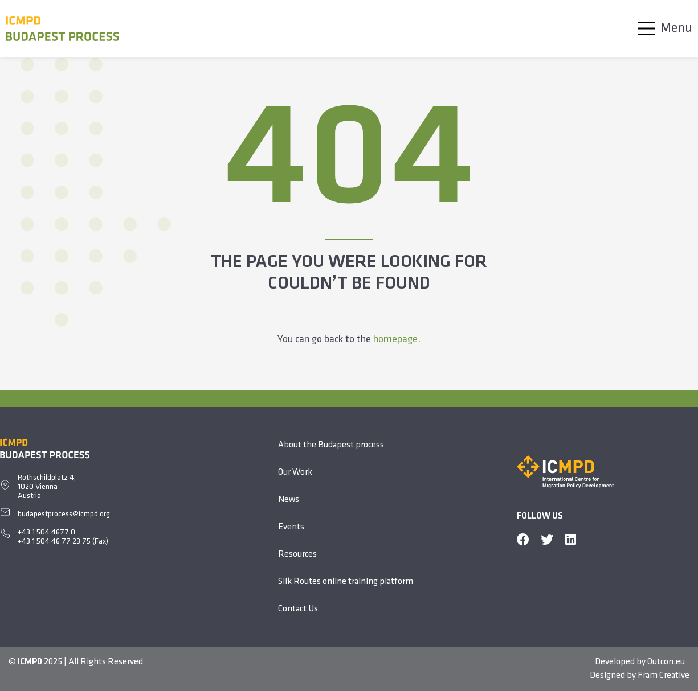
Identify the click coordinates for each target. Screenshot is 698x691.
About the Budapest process (331, 445)
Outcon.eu (666, 662)
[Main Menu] (662, 28)
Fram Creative (663, 675)
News (288, 499)
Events (291, 527)
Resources (297, 554)
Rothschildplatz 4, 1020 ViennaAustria (47, 487)
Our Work (295, 472)
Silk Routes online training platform (345, 581)
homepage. (397, 339)
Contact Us (298, 609)
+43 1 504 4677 (44, 532)
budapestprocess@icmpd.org (64, 514)
